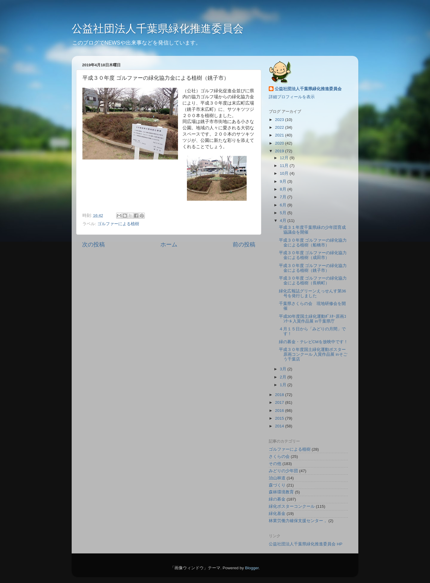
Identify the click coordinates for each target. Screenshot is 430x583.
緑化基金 (277, 513)
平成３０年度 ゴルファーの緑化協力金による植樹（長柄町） (313, 280)
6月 (283, 205)
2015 (280, 418)
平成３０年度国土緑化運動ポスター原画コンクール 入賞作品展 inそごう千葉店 (313, 354)
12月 (285, 158)
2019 (280, 151)
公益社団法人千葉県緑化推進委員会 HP (306, 544)
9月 (283, 181)
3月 (283, 369)
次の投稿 (93, 244)
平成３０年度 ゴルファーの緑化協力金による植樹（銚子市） (313, 268)
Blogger (252, 568)
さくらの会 (279, 456)
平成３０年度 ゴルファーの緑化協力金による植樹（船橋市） (313, 242)
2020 (280, 143)
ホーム (168, 244)
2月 (283, 377)
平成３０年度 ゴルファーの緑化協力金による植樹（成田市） (313, 255)
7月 (283, 197)
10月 (285, 173)
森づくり (277, 485)
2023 (280, 119)
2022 (280, 127)
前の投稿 (244, 244)
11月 (285, 165)
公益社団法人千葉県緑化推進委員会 (158, 28)
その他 (275, 463)
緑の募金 (277, 499)
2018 (280, 394)
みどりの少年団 (283, 471)
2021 (280, 135)
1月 (283, 385)
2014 (280, 426)
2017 (280, 402)
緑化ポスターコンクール (292, 506)
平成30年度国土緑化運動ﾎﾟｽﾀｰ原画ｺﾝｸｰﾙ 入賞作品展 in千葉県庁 (312, 318)
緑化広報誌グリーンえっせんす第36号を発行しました (312, 293)
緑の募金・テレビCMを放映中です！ (313, 342)
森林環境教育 (281, 492)
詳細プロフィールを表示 (292, 97)
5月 (283, 213)
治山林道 (277, 478)
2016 (280, 410)
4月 (283, 220)
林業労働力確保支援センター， (298, 520)
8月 (283, 189)
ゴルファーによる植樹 (118, 224)
